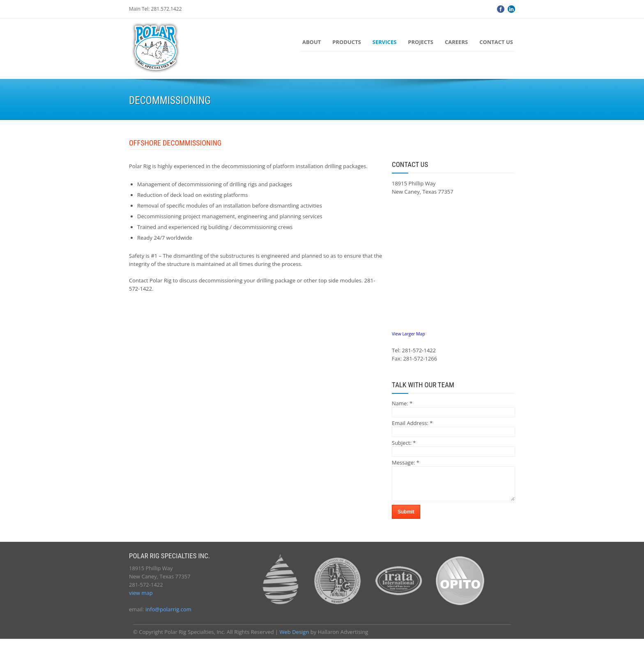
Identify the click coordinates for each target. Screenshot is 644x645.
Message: (405, 462)
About (311, 42)
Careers (456, 42)
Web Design (294, 638)
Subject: (404, 442)
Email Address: (412, 423)
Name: (402, 403)
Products (346, 42)
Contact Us (496, 42)
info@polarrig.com (168, 615)
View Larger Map (408, 334)
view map (141, 599)
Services (385, 42)
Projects (420, 42)
